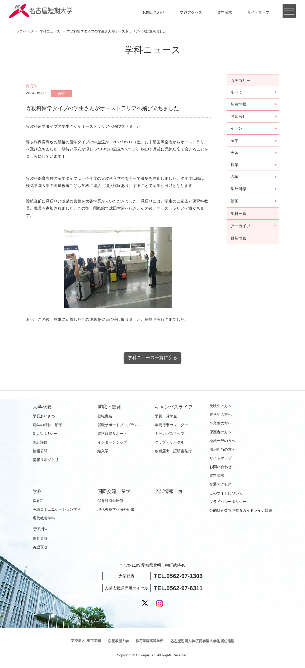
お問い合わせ (153, 12)
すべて (236, 92)
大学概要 (42, 407)
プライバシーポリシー (227, 502)
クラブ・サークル (169, 442)
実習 (234, 153)
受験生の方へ (220, 406)
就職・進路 (109, 407)
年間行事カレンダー (171, 425)
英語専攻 (40, 547)
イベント (238, 128)
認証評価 (40, 442)
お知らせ (238, 116)
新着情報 (238, 104)
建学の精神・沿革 (47, 425)
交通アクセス (191, 12)
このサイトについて (226, 493)
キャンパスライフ (174, 407)
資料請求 (224, 12)
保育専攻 (40, 539)
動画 (234, 201)
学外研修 (238, 189)
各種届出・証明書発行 (173, 451)
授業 (234, 165)
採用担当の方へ (222, 450)
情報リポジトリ (46, 460)
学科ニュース (50, 31)
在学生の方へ (220, 415)
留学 (234, 141)
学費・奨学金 (166, 416)
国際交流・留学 (114, 491)
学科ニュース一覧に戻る (152, 357)
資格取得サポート (112, 434)
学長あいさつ (44, 416)
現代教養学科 (44, 518)
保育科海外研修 (110, 501)
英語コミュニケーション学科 (57, 509)
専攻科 (40, 529)
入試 (234, 177)
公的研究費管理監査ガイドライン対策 (240, 511)
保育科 (38, 501)
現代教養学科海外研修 (115, 509)
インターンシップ (112, 442)
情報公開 (40, 451)
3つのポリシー (45, 434)
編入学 (103, 451)
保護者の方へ (220, 432)
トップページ (23, 31)
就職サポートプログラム (117, 425)
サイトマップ (258, 12)
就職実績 (104, 416)
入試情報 (164, 491)
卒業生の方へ (220, 423)
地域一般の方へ (222, 441)
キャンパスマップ (169, 434)
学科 (37, 491)
